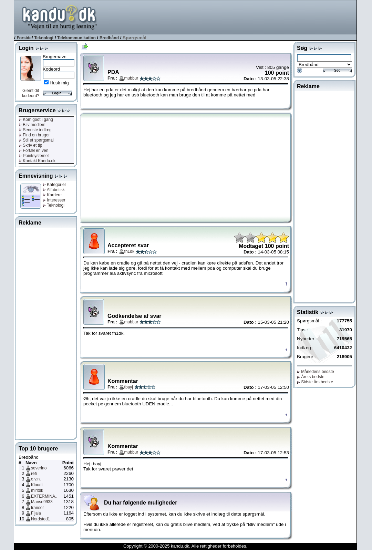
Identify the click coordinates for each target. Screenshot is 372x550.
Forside (24, 37)
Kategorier (54, 184)
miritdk (37, 490)
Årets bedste (310, 376)
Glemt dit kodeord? (30, 93)
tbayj (128, 387)
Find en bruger (34, 135)
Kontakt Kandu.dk (37, 160)
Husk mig (59, 82)
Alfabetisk (54, 189)
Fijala (36, 513)
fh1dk (129, 251)
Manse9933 (42, 501)
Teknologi (43, 37)
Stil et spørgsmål (36, 140)
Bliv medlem (32, 124)
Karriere (52, 195)
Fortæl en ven (33, 150)
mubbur (131, 78)
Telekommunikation (76, 37)
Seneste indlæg (35, 129)
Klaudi (36, 484)
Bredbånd (109, 37)
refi (34, 473)
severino (38, 468)
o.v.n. (36, 479)
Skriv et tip (30, 145)
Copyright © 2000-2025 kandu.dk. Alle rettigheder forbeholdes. (185, 546)
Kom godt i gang (36, 119)
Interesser (54, 200)
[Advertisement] (231, 16)
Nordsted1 (40, 519)
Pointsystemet (34, 155)
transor (37, 507)
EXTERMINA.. (44, 496)
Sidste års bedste (315, 382)
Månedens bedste (315, 371)
